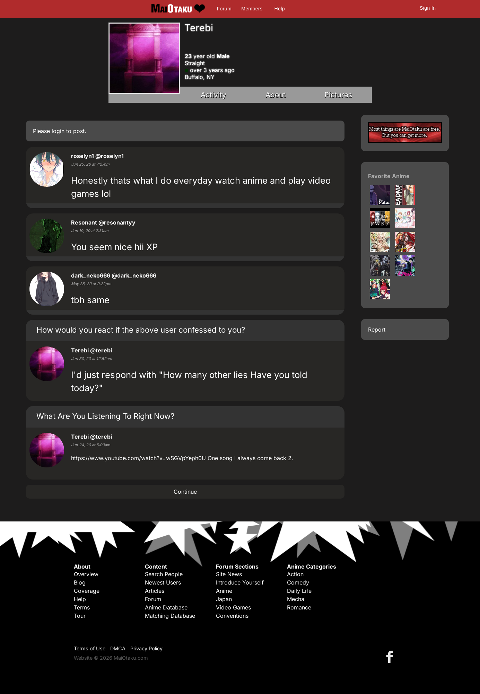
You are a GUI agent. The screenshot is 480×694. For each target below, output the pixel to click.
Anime (224, 590)
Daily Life (299, 590)
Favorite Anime (389, 176)
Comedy (298, 582)
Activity (213, 94)
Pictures (338, 94)
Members (251, 8)
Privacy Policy (146, 648)
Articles (154, 590)
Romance (299, 607)
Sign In (428, 8)
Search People (164, 574)
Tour (80, 615)
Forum (224, 8)
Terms (82, 607)
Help (279, 8)
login (58, 131)
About (275, 94)
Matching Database (170, 615)
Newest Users (163, 582)
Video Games (233, 607)
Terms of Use (89, 648)
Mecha (295, 599)
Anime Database (166, 607)
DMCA (117, 648)
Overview (86, 574)
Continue (185, 491)
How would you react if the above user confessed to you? (140, 329)
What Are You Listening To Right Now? (105, 416)
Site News (229, 574)
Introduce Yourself (240, 582)
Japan (224, 599)
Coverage (86, 590)
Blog (80, 582)
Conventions (232, 615)
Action (295, 574)
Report (376, 329)
